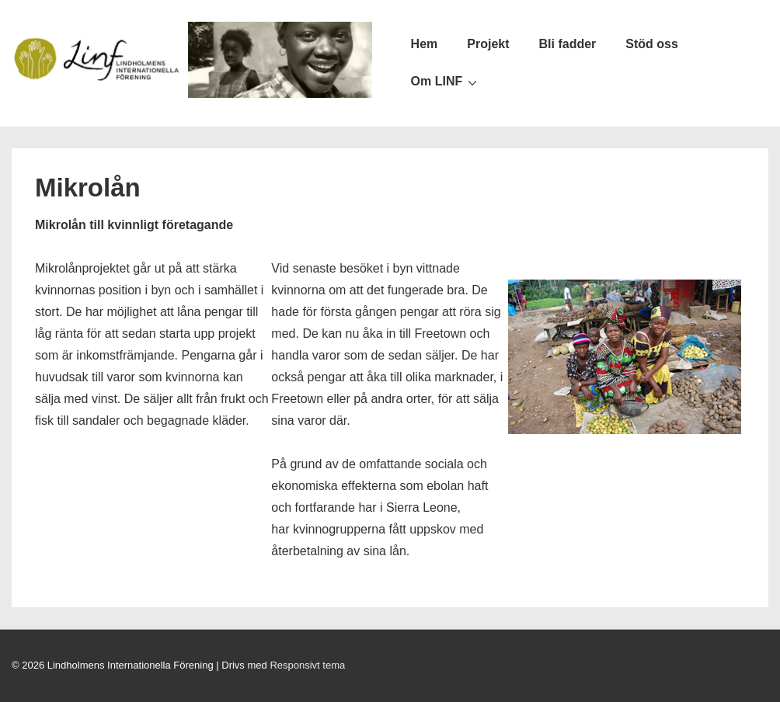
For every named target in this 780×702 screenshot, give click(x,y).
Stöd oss (651, 43)
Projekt (488, 43)
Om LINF (446, 81)
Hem (424, 43)
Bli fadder (568, 43)
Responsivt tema (307, 665)
